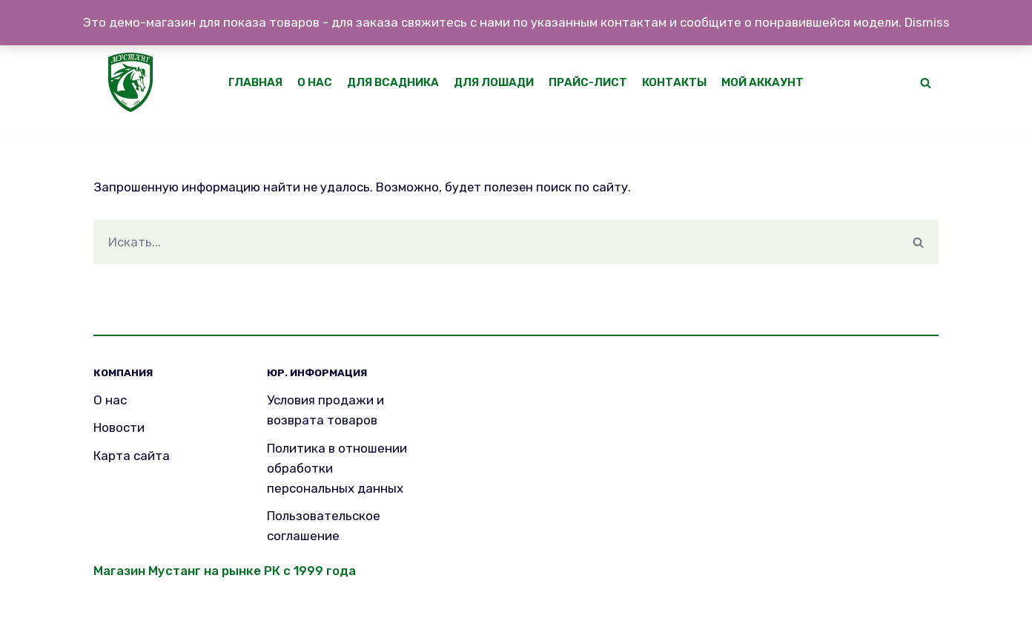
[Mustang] (134, 82)
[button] (925, 82)
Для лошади (493, 82)
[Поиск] (495, 242)
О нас (311, 82)
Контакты (677, 82)
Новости (119, 428)
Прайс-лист (589, 82)
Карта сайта (131, 455)
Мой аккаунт (766, 82)
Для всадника (390, 82)
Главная (252, 82)
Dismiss (927, 22)
